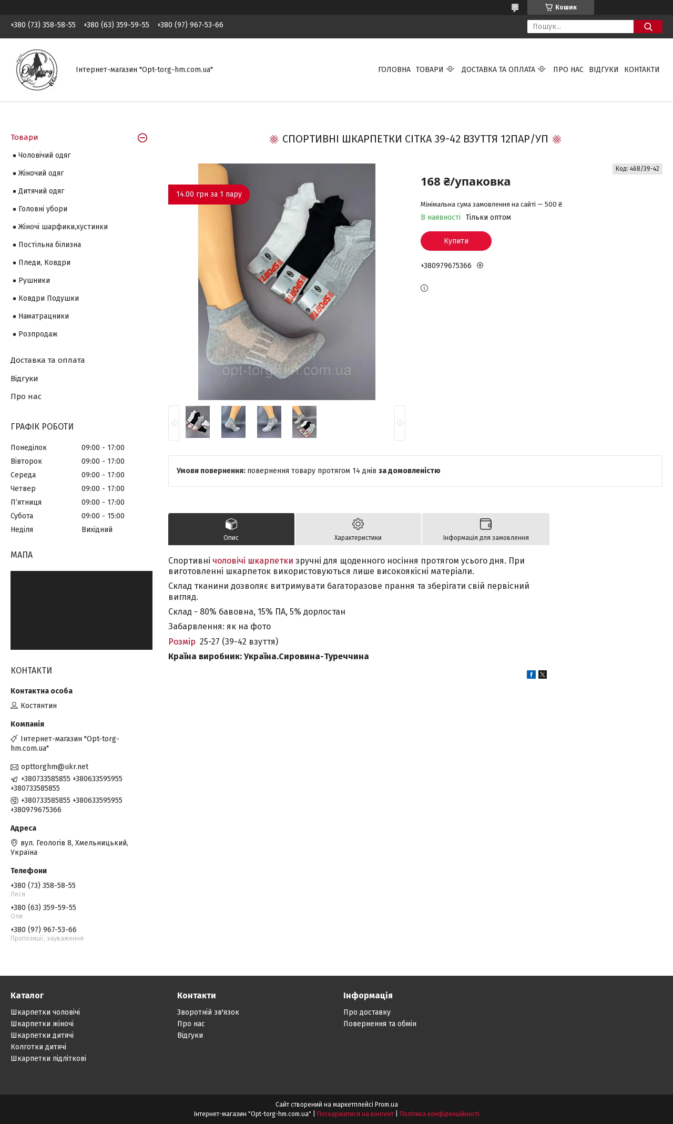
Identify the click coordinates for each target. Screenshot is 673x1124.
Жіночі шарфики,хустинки (63, 226)
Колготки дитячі (38, 1047)
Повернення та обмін (379, 1023)
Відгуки (604, 69)
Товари (430, 69)
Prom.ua (386, 1104)
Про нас (568, 69)
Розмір (182, 642)
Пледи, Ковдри (44, 262)
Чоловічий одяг (44, 155)
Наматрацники (43, 316)
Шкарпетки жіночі (42, 1023)
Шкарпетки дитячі (42, 1035)
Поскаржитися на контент (355, 1114)
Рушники (34, 280)
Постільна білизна (49, 244)
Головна (394, 69)
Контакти (642, 69)
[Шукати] (648, 26)
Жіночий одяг (41, 173)
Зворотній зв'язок (208, 1012)
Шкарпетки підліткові (48, 1058)
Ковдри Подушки (48, 298)
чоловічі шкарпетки (252, 561)
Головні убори (42, 209)
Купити (456, 241)
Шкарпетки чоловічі (45, 1012)
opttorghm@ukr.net (54, 766)
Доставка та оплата (498, 69)
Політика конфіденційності (440, 1114)
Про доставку (367, 1012)
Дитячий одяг (41, 191)
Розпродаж (38, 334)
